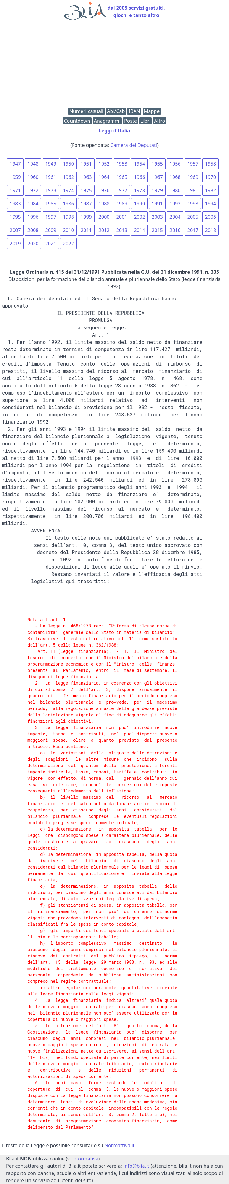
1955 (157, 163)
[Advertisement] (114, 65)
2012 (104, 230)
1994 (210, 203)
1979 (157, 190)
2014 (139, 230)
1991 (157, 203)
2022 (68, 243)
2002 (139, 217)
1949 (50, 163)
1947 (15, 163)
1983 (15, 203)
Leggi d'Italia (114, 130)
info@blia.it (136, 1166)
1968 (175, 177)
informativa (85, 1158)
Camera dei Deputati (133, 145)
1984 (33, 203)
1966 (139, 177)
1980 (175, 190)
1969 (192, 177)
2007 (15, 230)
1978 (139, 190)
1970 (210, 177)
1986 (68, 203)
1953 (121, 163)
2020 (33, 243)
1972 (33, 190)
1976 (104, 190)
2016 (175, 230)
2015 (157, 230)
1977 (121, 190)
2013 (121, 230)
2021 (50, 243)
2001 (121, 217)
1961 (50, 177)
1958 (210, 163)
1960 (33, 177)
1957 (192, 163)
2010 (68, 230)
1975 (86, 190)
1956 (175, 163)
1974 (68, 190)
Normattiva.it (119, 1145)
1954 (139, 163)
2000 (104, 217)
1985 (50, 203)
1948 (33, 163)
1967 (157, 177)
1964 (104, 177)
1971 (15, 190)
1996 (33, 217)
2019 (15, 243)
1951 (86, 163)
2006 (210, 217)
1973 (50, 190)
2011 (86, 230)
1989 (121, 203)
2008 (33, 230)
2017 (192, 230)
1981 (192, 190)
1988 (104, 203)
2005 (192, 217)
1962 (68, 177)
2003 (157, 217)
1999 (86, 217)
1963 (86, 177)
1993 (192, 203)
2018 (210, 230)
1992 (175, 203)
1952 (104, 163)
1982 (210, 190)
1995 (15, 217)
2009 (50, 230)
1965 (121, 177)
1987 (86, 203)
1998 (68, 217)
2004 (175, 217)
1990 (139, 203)
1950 (68, 163)
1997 (50, 217)
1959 (15, 177)
